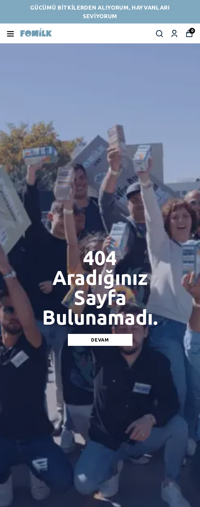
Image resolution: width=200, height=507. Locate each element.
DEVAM (100, 340)
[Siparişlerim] (174, 33)
